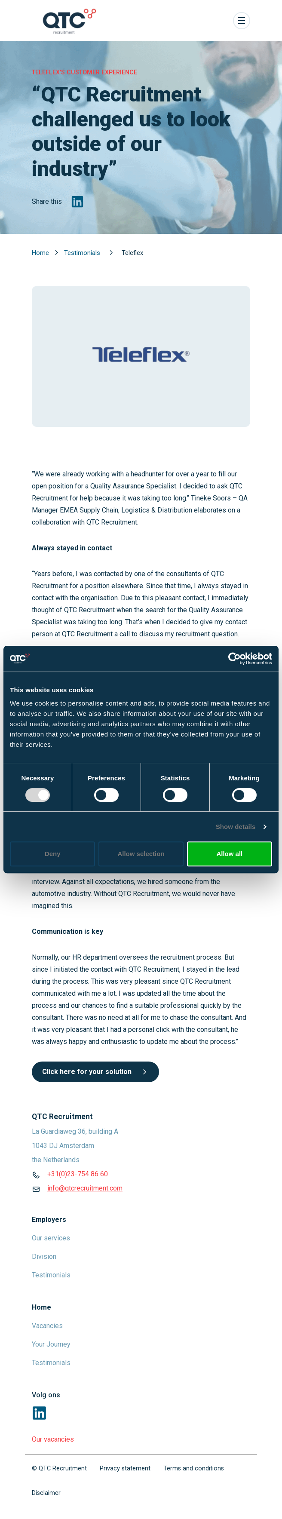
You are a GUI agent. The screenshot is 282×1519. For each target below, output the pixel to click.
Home (41, 253)
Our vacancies (53, 1439)
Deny (53, 853)
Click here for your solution (95, 1072)
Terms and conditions (193, 1468)
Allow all (229, 853)
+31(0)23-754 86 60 (77, 1174)
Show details (236, 826)
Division (44, 1256)
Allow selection (140, 853)
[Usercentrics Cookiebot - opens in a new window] (234, 658)
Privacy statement (125, 1468)
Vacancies (47, 1326)
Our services (51, 1238)
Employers (49, 1219)
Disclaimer (46, 1493)
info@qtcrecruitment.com (85, 1188)
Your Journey (51, 1344)
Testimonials (83, 253)
